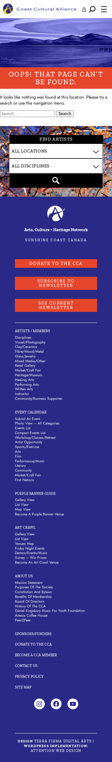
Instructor (22, 393)
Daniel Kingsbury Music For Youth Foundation (50, 610)
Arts (18, 451)
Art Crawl (25, 527)
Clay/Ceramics (26, 346)
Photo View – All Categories (37, 423)
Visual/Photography (30, 342)
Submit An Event (27, 419)
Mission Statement (28, 582)
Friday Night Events (30, 548)
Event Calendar (31, 412)
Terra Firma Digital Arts (63, 741)
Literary (20, 465)
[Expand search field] (92, 9)
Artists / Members (32, 331)
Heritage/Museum (28, 375)
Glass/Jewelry (25, 356)
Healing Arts (24, 379)
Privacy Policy (29, 676)
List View (21, 504)
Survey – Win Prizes (31, 557)
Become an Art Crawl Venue (37, 562)
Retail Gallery (25, 365)
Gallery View (24, 500)
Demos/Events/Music (31, 553)
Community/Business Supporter (38, 398)
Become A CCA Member (36, 655)
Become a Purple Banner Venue (39, 514)
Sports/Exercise (27, 447)
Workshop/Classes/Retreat (35, 437)
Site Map (23, 687)
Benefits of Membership (33, 596)
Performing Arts (27, 384)
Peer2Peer (23, 620)
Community (23, 470)
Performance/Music (30, 461)
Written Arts (24, 389)
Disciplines (23, 337)
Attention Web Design (56, 751)
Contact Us (26, 666)
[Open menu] (104, 9)
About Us (24, 576)
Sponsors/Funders (33, 634)
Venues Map (24, 543)
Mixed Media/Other (30, 361)
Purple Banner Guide (35, 494)
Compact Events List (30, 433)
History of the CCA (30, 606)
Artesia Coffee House (31, 615)
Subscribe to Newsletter (56, 283)
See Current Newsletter (56, 305)
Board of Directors (29, 601)
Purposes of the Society (34, 587)
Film (18, 456)
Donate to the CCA (56, 263)
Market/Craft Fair (28, 370)
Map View (22, 509)
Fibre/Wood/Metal (29, 351)
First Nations (24, 480)
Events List (22, 428)
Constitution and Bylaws (33, 592)
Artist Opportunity (28, 442)
